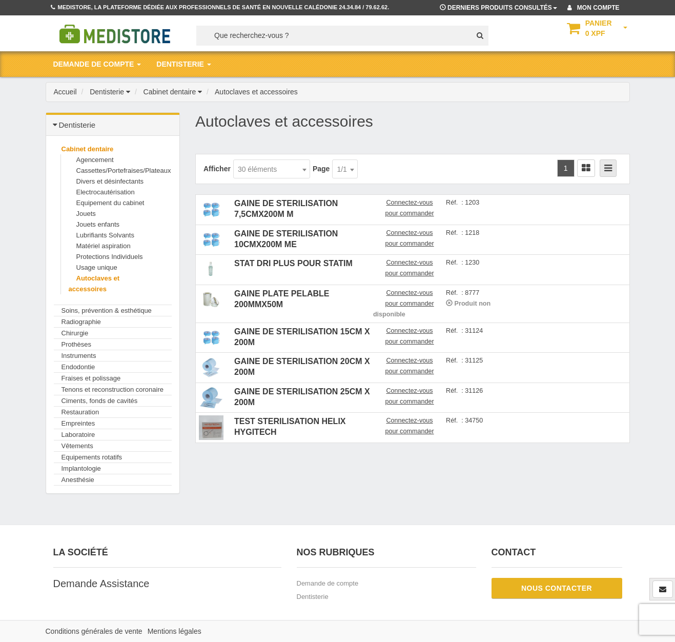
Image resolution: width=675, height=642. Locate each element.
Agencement (95, 160)
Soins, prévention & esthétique (107, 310)
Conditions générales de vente (94, 631)
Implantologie (81, 468)
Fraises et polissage (91, 378)
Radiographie (81, 322)
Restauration (80, 412)
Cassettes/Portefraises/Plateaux (123, 170)
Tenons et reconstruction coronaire (112, 389)
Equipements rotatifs (92, 457)
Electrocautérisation (105, 192)
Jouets (86, 213)
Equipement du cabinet (110, 203)
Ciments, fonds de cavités (100, 401)
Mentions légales (174, 631)
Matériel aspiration (103, 246)
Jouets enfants (98, 224)
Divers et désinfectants (110, 181)
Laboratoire (78, 434)
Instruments (79, 355)
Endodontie (78, 367)
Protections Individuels (109, 256)
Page (321, 169)
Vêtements (77, 446)
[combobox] (271, 168)
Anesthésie (78, 480)
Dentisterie (313, 596)
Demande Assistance (101, 583)
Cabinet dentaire (88, 149)
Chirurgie (75, 333)
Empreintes (78, 423)
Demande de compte (328, 583)
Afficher (217, 169)
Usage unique (96, 267)
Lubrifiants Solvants (105, 235)
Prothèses (77, 344)
